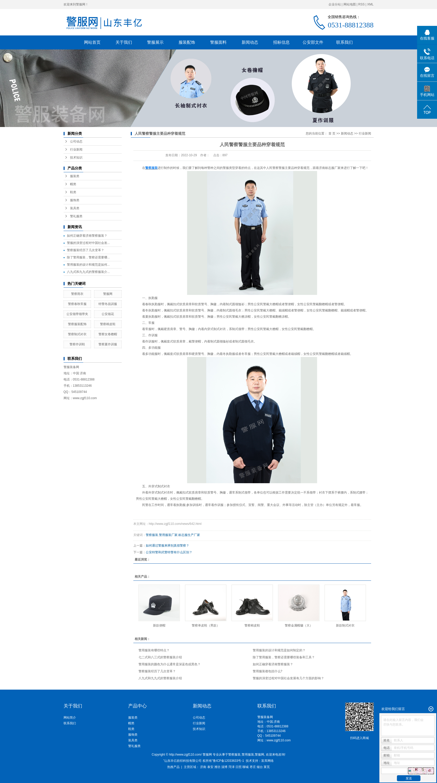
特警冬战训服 (107, 304)
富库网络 (267, 761)
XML (370, 4)
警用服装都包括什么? (267, 671)
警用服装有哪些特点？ (154, 650)
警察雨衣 (77, 294)
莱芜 (267, 767)
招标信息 (281, 42)
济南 (203, 767)
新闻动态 (250, 42)
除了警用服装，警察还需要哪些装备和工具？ (284, 657)
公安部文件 (313, 42)
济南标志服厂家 (330, 168)
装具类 (74, 208)
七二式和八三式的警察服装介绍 (160, 657)
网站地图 (349, 4)
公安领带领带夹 (77, 314)
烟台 (260, 767)
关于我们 (124, 42)
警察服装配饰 (77, 324)
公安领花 (108, 314)
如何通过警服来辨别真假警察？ (167, 545)
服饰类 (74, 200)
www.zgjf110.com (279, 740)
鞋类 (73, 192)
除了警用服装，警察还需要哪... (88, 257)
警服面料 (218, 42)
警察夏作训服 (107, 344)
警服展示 (155, 42)
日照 (238, 767)
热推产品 (173, 767)
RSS (361, 4)
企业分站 (334, 4)
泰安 (210, 767)
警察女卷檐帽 (107, 334)
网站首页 (92, 42)
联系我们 (344, 42)
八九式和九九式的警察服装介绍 (160, 678)
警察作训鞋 (77, 344)
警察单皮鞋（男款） (206, 625)
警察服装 (152, 535)
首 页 (331, 133)
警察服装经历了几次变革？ (85, 250)
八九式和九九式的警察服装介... (88, 272)
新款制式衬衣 (345, 625)
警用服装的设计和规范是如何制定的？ (279, 650)
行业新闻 (76, 149)
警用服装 (248, 754)
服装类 (74, 176)
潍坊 (217, 767)
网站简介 (70, 717)
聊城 (245, 767)
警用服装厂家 (168, 535)
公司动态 (76, 141)
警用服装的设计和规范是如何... (88, 264)
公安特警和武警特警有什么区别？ (169, 552)
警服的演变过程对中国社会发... (88, 243)
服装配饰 (187, 42)
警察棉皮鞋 (108, 324)
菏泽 (231, 767)
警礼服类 (76, 216)
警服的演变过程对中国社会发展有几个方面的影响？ (288, 678)
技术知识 (76, 157)
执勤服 (181, 505)
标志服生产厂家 (189, 535)
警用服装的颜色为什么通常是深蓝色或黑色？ (170, 664)
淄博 (224, 767)
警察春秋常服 (77, 304)
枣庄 (253, 767)
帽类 (73, 184)
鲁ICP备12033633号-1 (228, 761)
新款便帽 (159, 625)
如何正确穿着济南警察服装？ (87, 235)
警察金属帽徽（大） (299, 625)
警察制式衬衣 (77, 334)
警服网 (107, 294)
